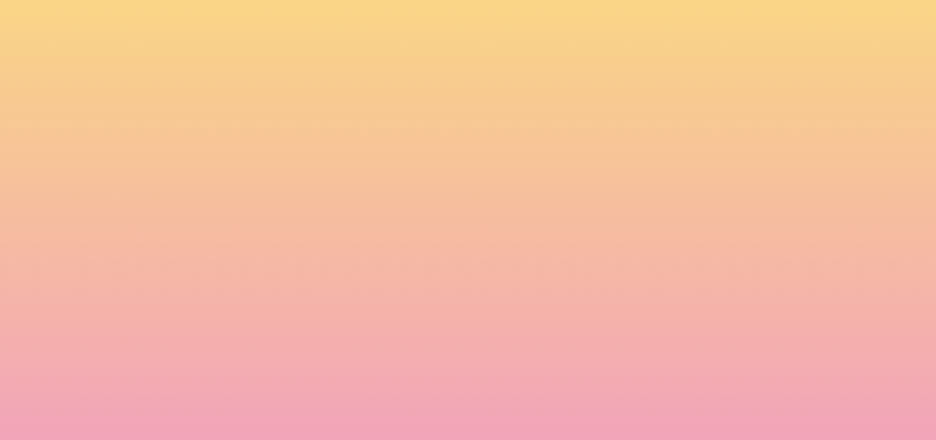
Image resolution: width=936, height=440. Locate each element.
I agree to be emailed (265, 362)
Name (224, 311)
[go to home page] (172, 69)
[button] (763, 20)
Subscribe (240, 407)
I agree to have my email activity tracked (301, 378)
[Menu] (838, 21)
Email (485, 311)
